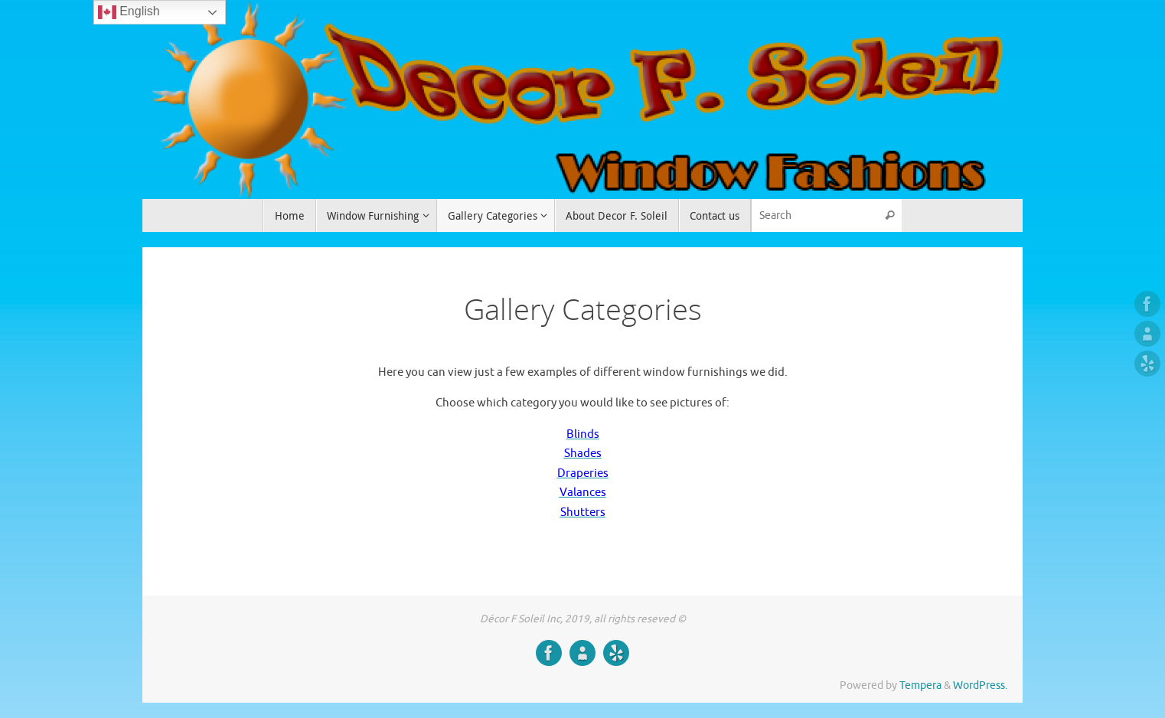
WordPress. (980, 685)
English (129, 12)
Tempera (920, 685)
